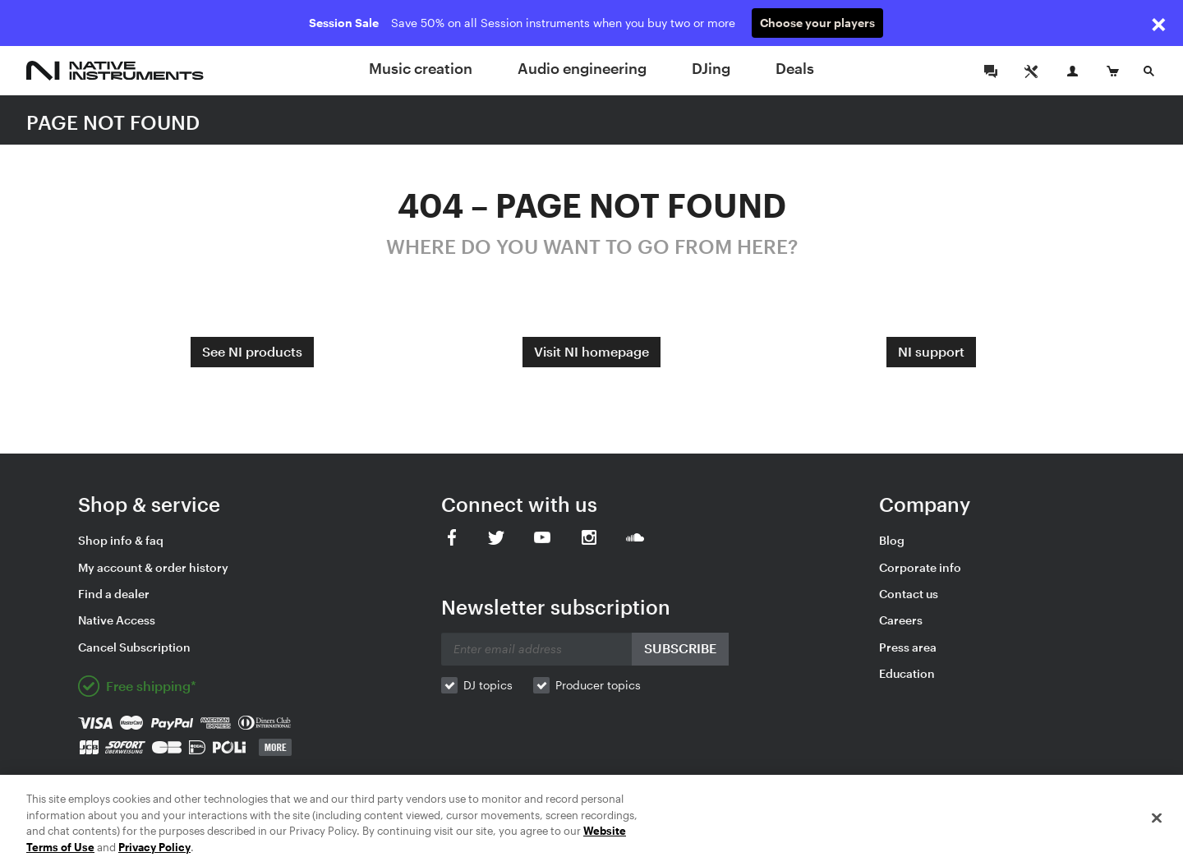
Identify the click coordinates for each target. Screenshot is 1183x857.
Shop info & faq (120, 540)
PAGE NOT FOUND (113, 122)
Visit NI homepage (591, 351)
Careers (901, 620)
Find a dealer (114, 594)
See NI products (252, 351)
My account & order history (153, 567)
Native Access (116, 620)
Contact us (908, 594)
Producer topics (598, 685)
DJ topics (488, 685)
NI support (931, 351)
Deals (795, 68)
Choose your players (817, 23)
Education (907, 673)
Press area (908, 647)
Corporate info (920, 567)
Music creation (420, 68)
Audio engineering (582, 68)
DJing (711, 68)
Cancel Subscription (134, 647)
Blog (892, 540)
